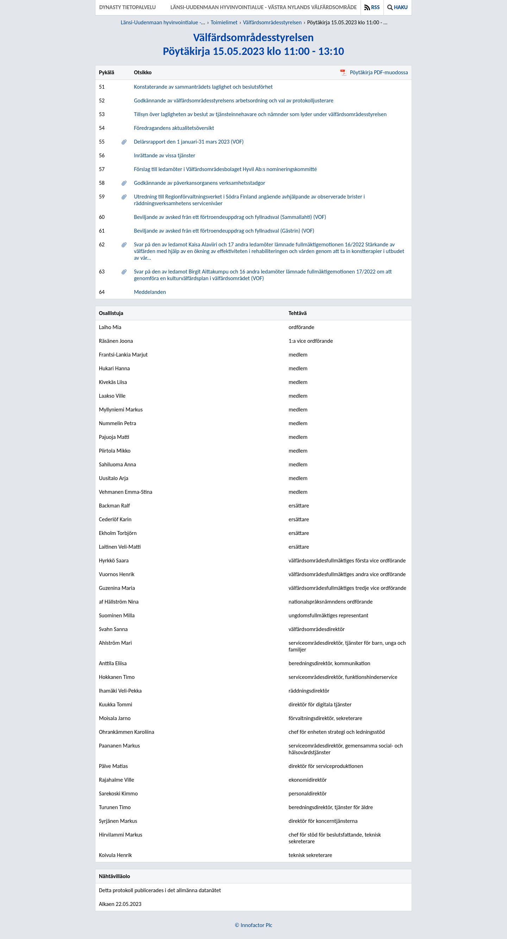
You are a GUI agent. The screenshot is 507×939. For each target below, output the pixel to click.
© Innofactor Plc (254, 925)
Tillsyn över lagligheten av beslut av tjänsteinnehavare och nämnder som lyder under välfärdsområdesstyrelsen (260, 114)
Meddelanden (150, 292)
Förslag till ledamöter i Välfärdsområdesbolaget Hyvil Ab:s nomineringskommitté (225, 169)
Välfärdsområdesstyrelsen (272, 22)
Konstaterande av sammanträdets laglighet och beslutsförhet (203, 86)
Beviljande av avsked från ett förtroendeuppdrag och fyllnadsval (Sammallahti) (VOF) (230, 217)
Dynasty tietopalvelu (127, 7)
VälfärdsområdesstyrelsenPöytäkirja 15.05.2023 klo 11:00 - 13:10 (253, 44)
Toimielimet (224, 22)
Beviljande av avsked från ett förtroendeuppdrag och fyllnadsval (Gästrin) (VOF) (224, 230)
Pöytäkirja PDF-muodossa (374, 72)
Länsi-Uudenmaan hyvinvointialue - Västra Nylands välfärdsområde (263, 7)
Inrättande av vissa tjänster (164, 155)
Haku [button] (397, 7)
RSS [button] (372, 7)
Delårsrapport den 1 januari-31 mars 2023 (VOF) (189, 141)
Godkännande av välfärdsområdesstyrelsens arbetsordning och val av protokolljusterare (233, 100)
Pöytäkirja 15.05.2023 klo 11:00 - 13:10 (348, 22)
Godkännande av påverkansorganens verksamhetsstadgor (199, 182)
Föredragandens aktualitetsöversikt (174, 128)
